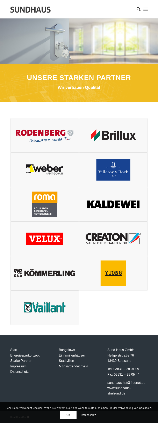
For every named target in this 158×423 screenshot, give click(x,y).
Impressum (18, 366)
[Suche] (136, 9)
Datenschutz (19, 371)
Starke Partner (20, 360)
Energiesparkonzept (25, 355)
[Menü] (145, 9)
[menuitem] (136, 9)
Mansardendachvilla (73, 366)
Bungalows (67, 350)
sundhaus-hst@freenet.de (126, 382)
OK (68, 415)
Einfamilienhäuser (72, 355)
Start (13, 350)
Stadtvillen (66, 360)
